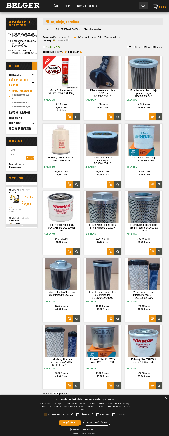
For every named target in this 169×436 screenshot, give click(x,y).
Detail (11, 212)
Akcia (138, 47)
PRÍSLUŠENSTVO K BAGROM (67, 29)
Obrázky (47, 40)
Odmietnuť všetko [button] (97, 422)
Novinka (158, 47)
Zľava (147, 47)
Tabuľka (61, 40)
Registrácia (15, 167)
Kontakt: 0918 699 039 (86, 5)
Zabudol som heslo (18, 164)
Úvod (56, 5)
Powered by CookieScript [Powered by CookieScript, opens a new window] (84, 434)
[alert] (84, 415)
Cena (70, 37)
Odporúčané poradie (107, 37)
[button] (84, 429)
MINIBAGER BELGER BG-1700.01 (19, 219)
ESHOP (67, 5)
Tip (130, 47)
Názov (60, 37)
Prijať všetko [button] (70, 422)
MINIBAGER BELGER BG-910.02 (19, 191)
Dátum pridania (85, 37)
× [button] (165, 398)
